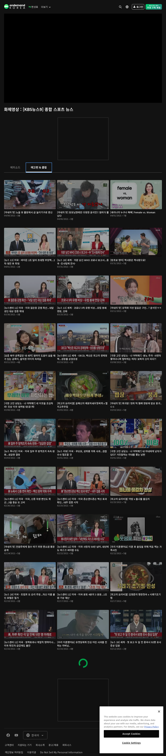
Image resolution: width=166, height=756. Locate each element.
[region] (131, 729)
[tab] (15, 167)
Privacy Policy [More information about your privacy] (151, 726)
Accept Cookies (131, 733)
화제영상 (12, 109)
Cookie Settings (131, 742)
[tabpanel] (83, 422)
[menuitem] (32, 6)
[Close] (159, 711)
